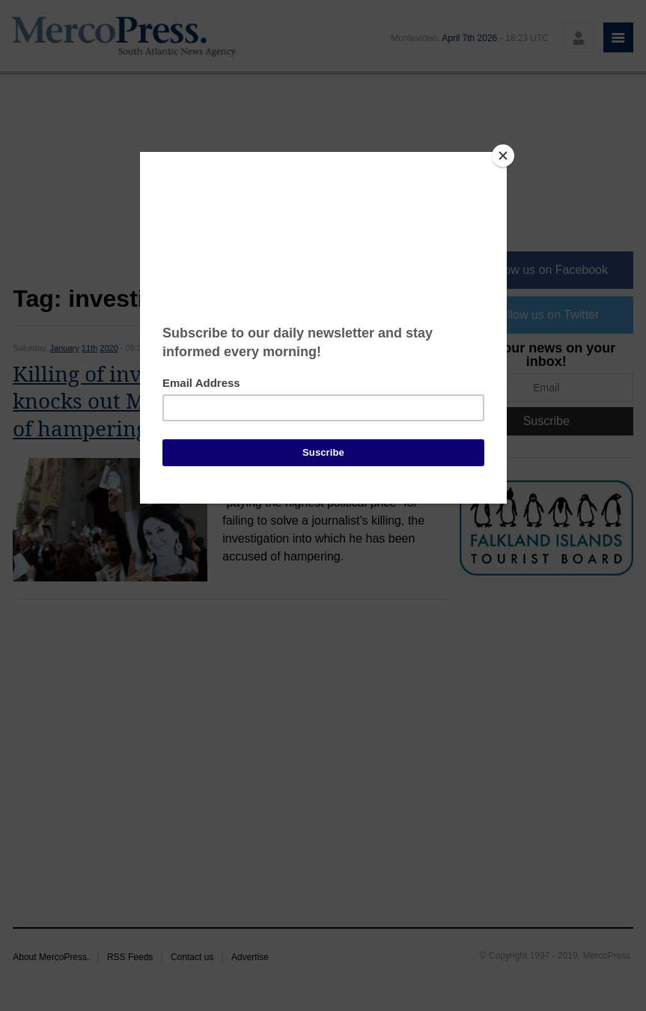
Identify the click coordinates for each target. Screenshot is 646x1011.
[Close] (503, 155)
